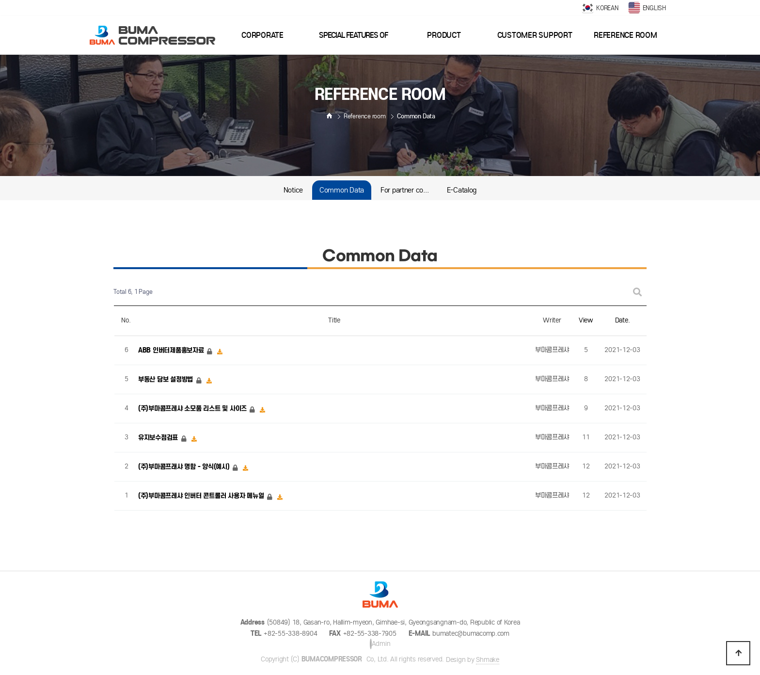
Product (443, 35)
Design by (472, 660)
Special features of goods (353, 43)
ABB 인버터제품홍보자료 (172, 350)
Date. (622, 320)
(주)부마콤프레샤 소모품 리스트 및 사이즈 (193, 408)
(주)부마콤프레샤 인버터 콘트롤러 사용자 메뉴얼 (202, 496)
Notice (293, 189)
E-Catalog (462, 189)
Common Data (341, 189)
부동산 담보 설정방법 (166, 379)
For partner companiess (409, 189)
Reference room (625, 35)
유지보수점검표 (159, 438)
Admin (380, 644)
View (586, 320)
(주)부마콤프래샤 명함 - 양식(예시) (184, 467)
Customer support (534, 35)
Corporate (262, 35)
